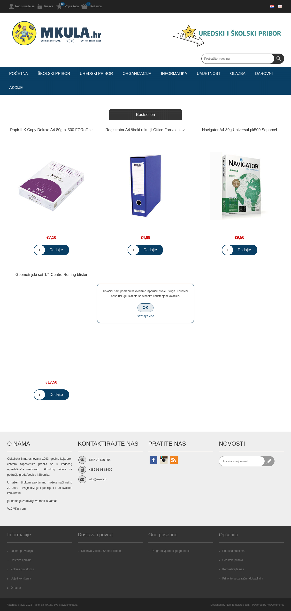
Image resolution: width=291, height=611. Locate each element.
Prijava (48, 6)
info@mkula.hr (98, 479)
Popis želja (72, 6)
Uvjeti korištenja (21, 578)
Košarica (96, 6)
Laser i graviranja (22, 551)
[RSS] (174, 460)
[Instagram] (164, 460)
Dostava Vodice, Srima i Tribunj (101, 551)
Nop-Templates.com (238, 604)
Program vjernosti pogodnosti (171, 551)
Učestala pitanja (232, 560)
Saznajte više (145, 316)
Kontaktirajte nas (233, 569)
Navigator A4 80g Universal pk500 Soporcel (239, 130)
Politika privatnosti (22, 569)
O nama (16, 587)
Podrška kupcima (233, 551)
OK (145, 308)
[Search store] (238, 59)
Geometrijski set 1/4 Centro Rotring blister (51, 275)
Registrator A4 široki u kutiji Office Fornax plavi (145, 130)
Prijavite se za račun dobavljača (242, 578)
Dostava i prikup (21, 560)
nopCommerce (275, 604)
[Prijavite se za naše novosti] (242, 461)
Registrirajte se (25, 6)
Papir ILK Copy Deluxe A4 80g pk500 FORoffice (51, 130)
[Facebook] (153, 460)
